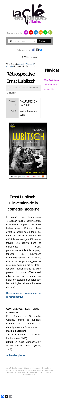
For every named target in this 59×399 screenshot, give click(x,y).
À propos (36, 364)
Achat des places (15, 351)
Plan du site (20, 369)
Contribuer (46, 364)
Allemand (30, 64)
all (26, 32)
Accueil (21, 64)
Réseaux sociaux (35, 366)
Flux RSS (22, 366)
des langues (14, 364)
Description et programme (21, 289)
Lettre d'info (11, 366)
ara (36, 32)
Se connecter (29, 371)
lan (50, 32)
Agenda (38, 64)
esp (40, 32)
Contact (27, 364)
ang (31, 32)
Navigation (47, 70)
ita (45, 32)
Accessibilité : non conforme (39, 369)
